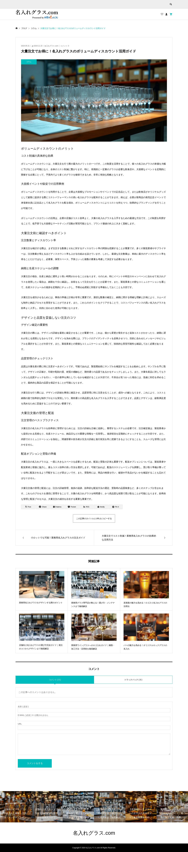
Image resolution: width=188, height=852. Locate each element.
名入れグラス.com (51, 46)
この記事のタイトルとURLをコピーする (94, 518)
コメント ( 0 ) (55, 680)
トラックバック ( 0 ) (133, 680)
